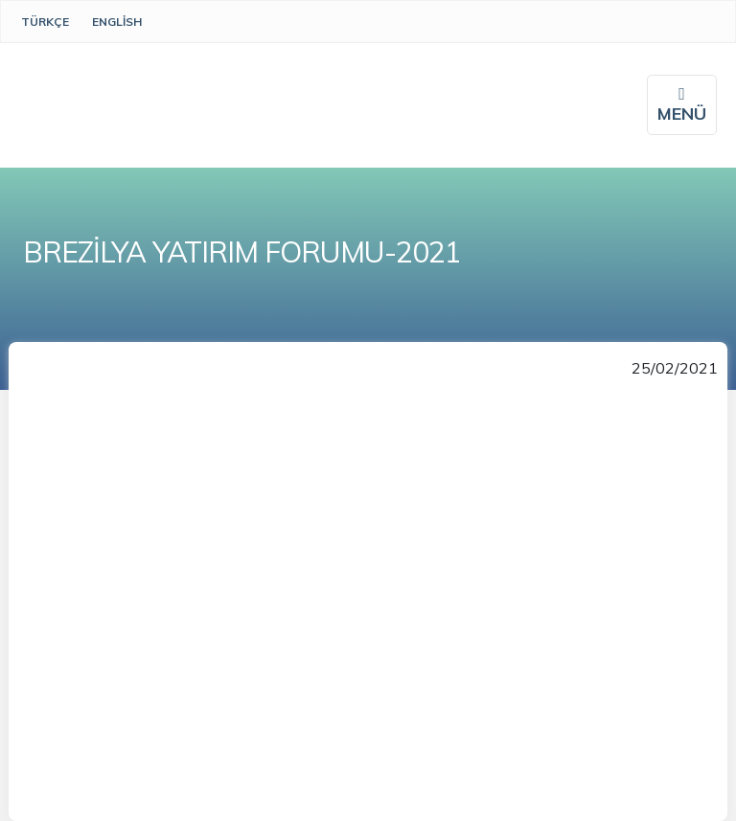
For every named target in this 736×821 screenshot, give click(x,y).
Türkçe (45, 21)
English (117, 21)
